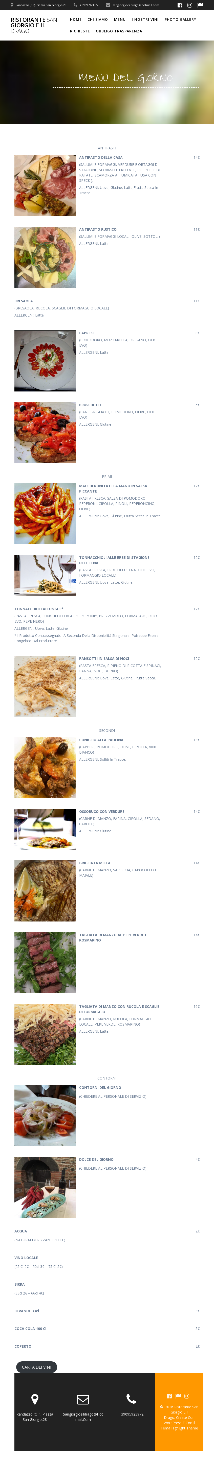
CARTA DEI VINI (36, 1367)
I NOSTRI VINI (145, 19)
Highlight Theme (184, 1428)
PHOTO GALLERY (180, 19)
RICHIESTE (80, 31)
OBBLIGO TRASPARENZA (119, 31)
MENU (120, 19)
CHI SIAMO (98, 19)
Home (76, 19)
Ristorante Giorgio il (34, 25)
